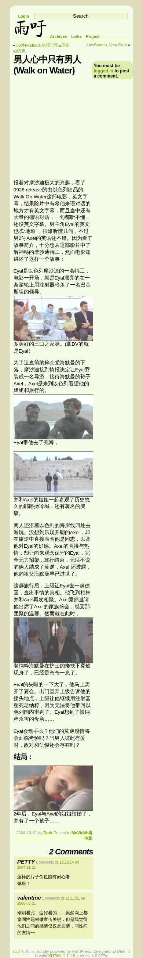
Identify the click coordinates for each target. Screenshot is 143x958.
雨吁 (30, 28)
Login (23, 16)
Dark (47, 833)
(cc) (16, 951)
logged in (103, 70)
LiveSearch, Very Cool (106, 45)
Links (76, 36)
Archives (58, 36)
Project (92, 36)
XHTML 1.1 (58, 956)
